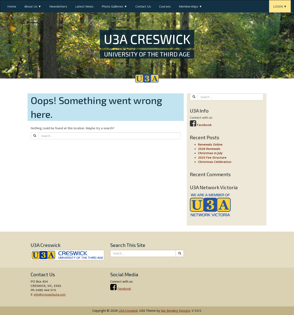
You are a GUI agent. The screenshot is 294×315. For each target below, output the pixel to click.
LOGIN (278, 6)
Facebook (204, 125)
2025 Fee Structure (212, 157)
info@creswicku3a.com (50, 294)
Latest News (84, 6)
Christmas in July (210, 153)
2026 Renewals (209, 149)
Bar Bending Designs (175, 310)
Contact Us (143, 6)
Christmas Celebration (214, 162)
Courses (165, 6)
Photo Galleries (112, 6)
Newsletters (58, 6)
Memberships (188, 6)
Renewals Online (210, 144)
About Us (30, 6)
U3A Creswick (128, 310)
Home (11, 6)
